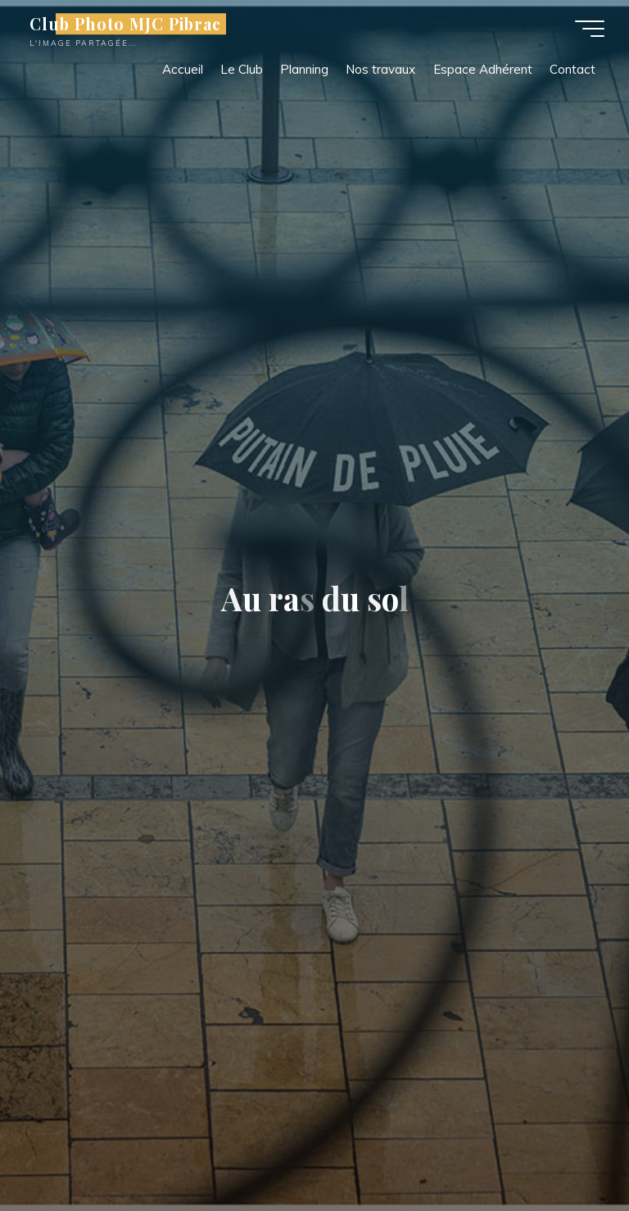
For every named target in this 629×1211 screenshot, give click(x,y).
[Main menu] (589, 28)
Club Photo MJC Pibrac (125, 23)
